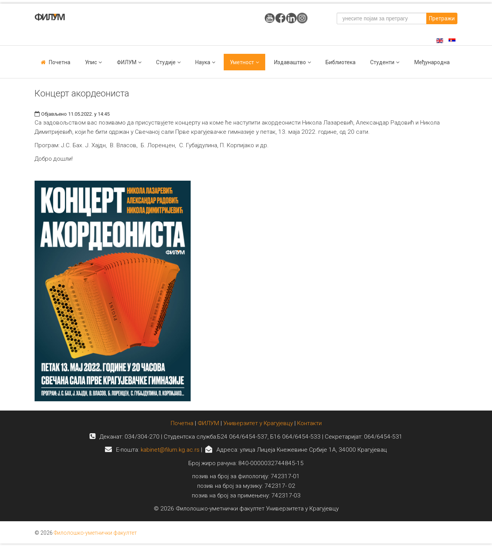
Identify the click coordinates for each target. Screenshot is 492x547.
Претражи (442, 18)
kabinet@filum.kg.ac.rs (170, 449)
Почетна (59, 62)
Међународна (432, 62)
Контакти (309, 423)
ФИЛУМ (208, 423)
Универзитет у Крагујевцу (258, 423)
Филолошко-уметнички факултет (95, 533)
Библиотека (341, 62)
